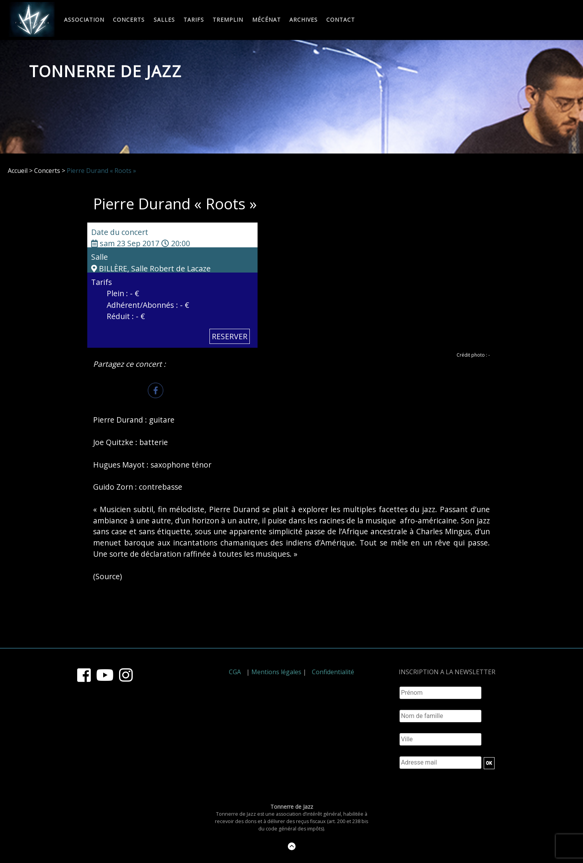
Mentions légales (276, 672)
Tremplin (228, 19)
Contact (340, 19)
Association (84, 19)
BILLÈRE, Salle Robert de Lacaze (151, 268)
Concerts (129, 19)
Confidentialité (333, 672)
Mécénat (266, 19)
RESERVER (229, 336)
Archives (303, 19)
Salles (164, 19)
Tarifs (193, 19)
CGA (235, 672)
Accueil (18, 170)
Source (107, 576)
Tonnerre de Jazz (105, 71)
